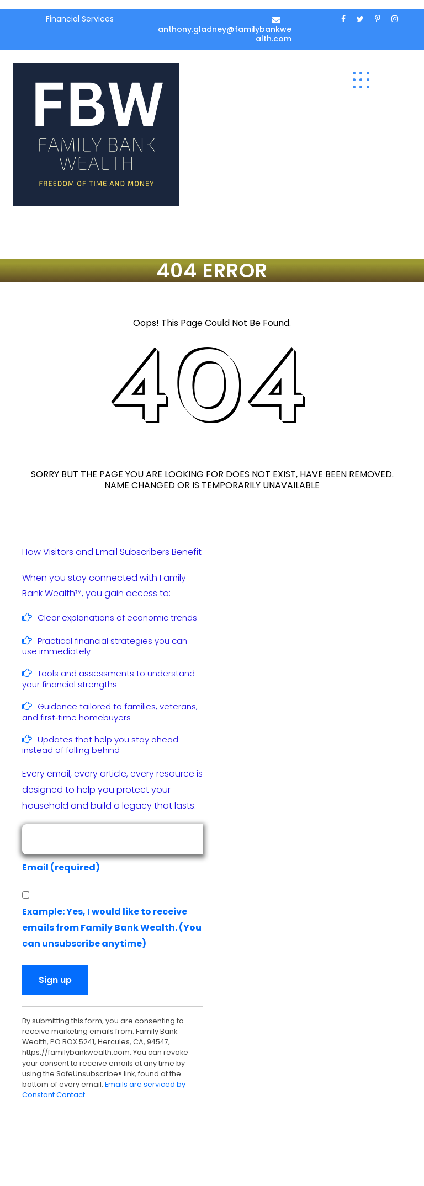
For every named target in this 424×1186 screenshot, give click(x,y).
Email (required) (64, 867)
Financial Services (80, 18)
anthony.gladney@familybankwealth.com (225, 34)
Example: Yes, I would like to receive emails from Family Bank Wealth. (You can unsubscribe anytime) (112, 927)
